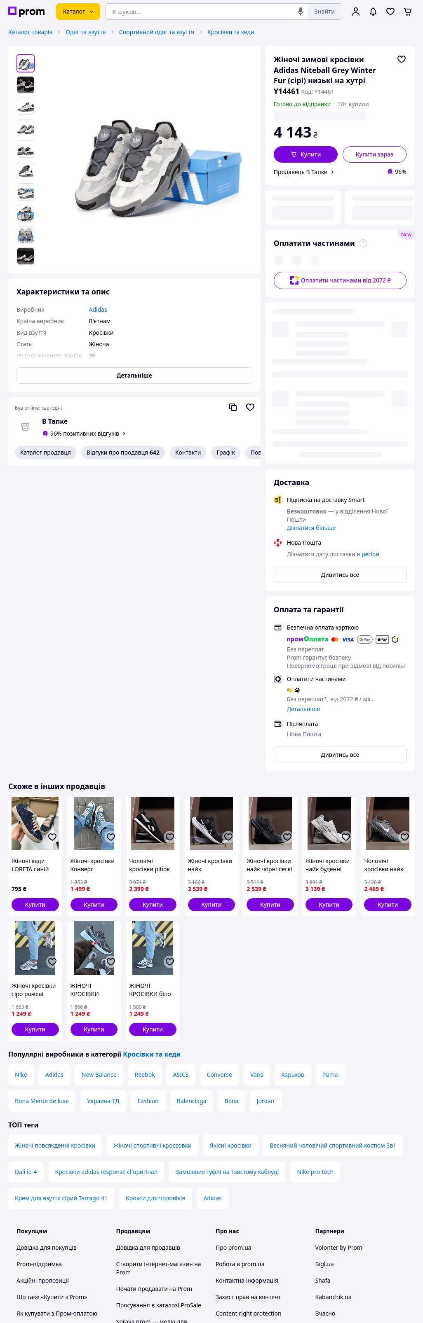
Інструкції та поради (44, 1156)
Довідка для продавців (148, 1025)
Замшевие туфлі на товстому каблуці (227, 949)
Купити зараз (375, 154)
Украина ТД (103, 878)
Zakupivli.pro (332, 1107)
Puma (330, 852)
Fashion (148, 878)
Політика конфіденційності (153, 1165)
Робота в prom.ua (240, 1041)
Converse (219, 852)
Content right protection (249, 1090)
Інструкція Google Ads (146, 1230)
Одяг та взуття (86, 32)
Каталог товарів (30, 32)
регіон (357, 115)
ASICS (181, 852)
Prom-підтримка (39, 1041)
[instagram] (350, 1253)
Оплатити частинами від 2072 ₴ (339, 224)
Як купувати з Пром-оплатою (56, 1090)
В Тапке (55, 421)
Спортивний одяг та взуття (156, 32)
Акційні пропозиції (42, 1058)
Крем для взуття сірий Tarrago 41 (61, 975)
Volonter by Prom (338, 1025)
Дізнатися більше (311, 305)
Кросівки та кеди (230, 32)
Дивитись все (340, 352)
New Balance (99, 852)
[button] (306, 154)
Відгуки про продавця (123, 452)
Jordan (266, 878)
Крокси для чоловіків (155, 975)
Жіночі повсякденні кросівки (55, 922)
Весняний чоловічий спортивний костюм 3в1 (333, 922)
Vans (256, 852)
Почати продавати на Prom (154, 1066)
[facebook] (335, 1253)
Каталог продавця (45, 452)
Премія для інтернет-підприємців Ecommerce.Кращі (159, 1128)
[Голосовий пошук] (301, 11)
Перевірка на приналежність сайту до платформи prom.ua (57, 1136)
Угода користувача (142, 1148)
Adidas (54, 852)
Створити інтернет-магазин (154, 1041)
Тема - (147, 1253)
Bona (232, 878)
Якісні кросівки (231, 922)
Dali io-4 (26, 949)
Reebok (145, 852)
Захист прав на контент (248, 1074)
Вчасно (325, 1090)
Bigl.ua (324, 1041)
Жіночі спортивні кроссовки (152, 922)
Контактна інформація (247, 1058)
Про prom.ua (233, 1025)
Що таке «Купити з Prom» (51, 1074)
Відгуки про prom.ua (244, 1107)
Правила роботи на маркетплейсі (143, 1185)
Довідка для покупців (46, 1025)
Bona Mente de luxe (42, 878)
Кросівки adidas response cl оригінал (106, 949)
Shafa (323, 1058)
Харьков (292, 852)
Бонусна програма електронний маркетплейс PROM (161, 1210)
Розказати (253, 1308)
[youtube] (320, 1253)
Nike (21, 852)
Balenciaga (192, 878)
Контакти (188, 452)
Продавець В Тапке (300, 172)
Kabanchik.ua (333, 1074)
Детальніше (303, 486)
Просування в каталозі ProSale (158, 1082)
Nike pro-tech (315, 949)
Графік (225, 452)
